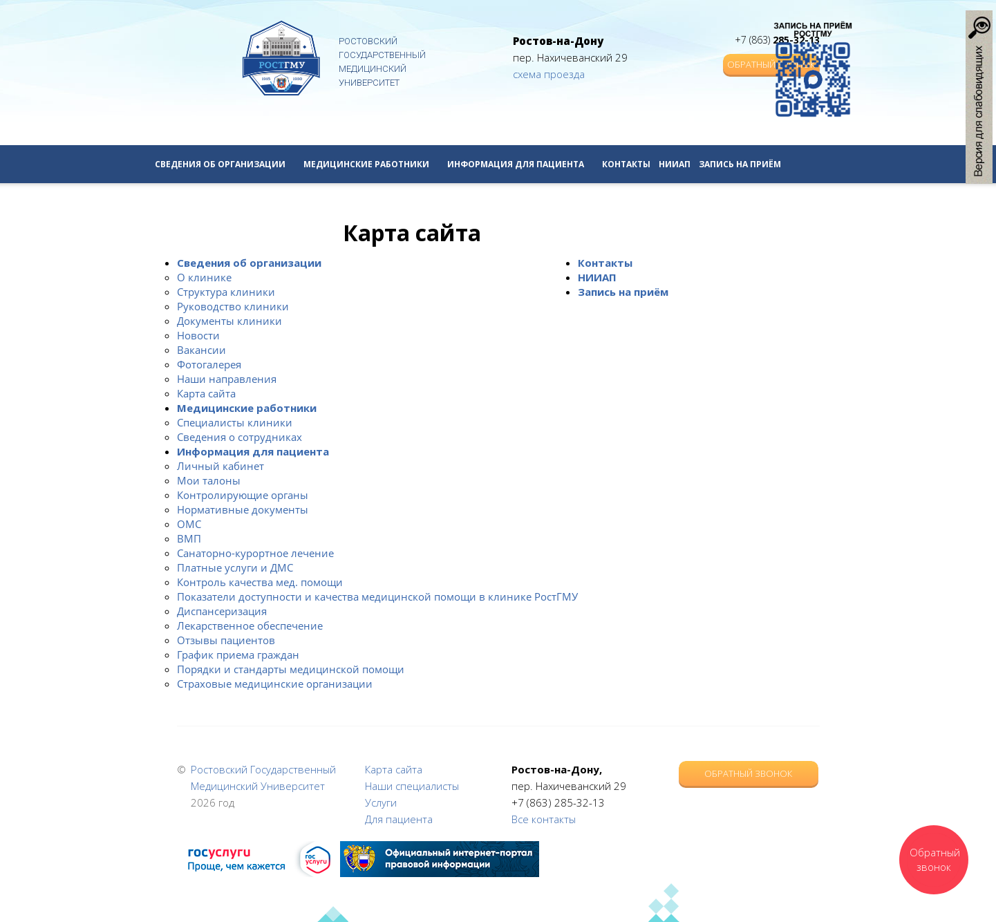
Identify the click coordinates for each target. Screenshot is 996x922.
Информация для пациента (520, 164)
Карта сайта (206, 393)
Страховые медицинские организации (275, 683)
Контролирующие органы (242, 495)
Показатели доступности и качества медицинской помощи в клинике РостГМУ (377, 596)
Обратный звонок (748, 773)
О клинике (204, 277)
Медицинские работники (371, 164)
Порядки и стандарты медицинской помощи (290, 669)
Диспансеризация (222, 611)
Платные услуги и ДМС (235, 567)
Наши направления (226, 379)
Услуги (381, 802)
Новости (198, 335)
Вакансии (201, 350)
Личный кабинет (220, 466)
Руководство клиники (233, 306)
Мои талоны (209, 480)
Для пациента (399, 819)
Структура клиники (226, 292)
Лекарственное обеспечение (250, 625)
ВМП (189, 538)
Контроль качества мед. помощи (260, 582)
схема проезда (549, 74)
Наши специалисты (412, 786)
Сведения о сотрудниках (239, 437)
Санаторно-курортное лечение (255, 553)
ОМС (189, 524)
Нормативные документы (242, 509)
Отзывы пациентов (226, 640)
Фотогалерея (209, 364)
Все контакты (543, 819)
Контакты (626, 164)
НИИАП (674, 164)
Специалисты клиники (234, 422)
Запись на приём (740, 164)
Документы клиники (229, 321)
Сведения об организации (225, 164)
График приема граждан (238, 654)
